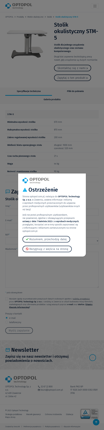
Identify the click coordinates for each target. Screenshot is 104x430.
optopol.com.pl (37, 196)
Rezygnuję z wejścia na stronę (48, 249)
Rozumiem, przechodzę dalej (48, 239)
